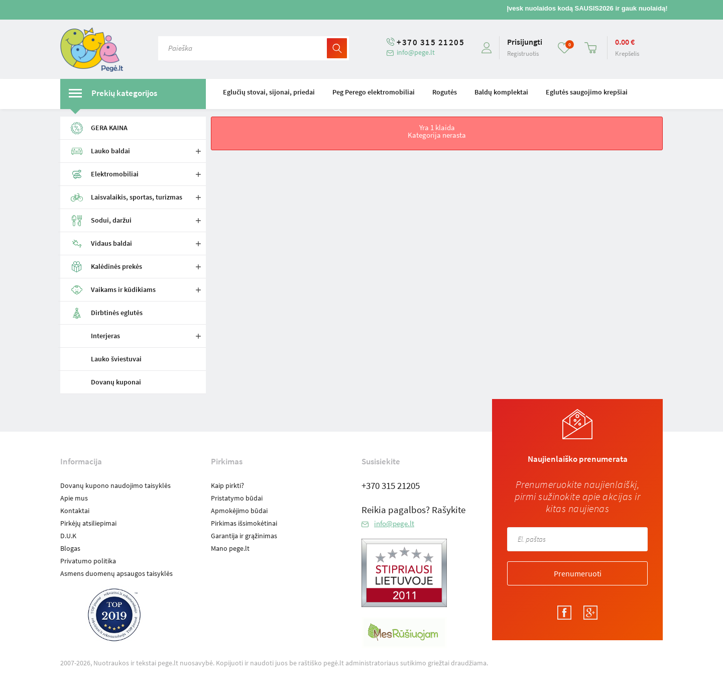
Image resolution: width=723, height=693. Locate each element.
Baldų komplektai (501, 91)
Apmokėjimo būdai (239, 510)
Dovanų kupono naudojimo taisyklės (115, 485)
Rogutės (444, 91)
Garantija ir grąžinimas (244, 535)
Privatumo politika (88, 560)
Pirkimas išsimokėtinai (244, 523)
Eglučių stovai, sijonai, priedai (269, 91)
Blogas (70, 548)
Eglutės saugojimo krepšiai (587, 91)
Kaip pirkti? (227, 485)
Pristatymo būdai (237, 498)
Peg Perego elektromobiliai (373, 91)
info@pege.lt (416, 52)
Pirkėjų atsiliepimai (88, 523)
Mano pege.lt (230, 548)
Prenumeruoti (577, 573)
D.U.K (68, 535)
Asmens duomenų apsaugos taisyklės (116, 573)
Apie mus (74, 498)
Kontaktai (74, 510)
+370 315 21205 (430, 42)
